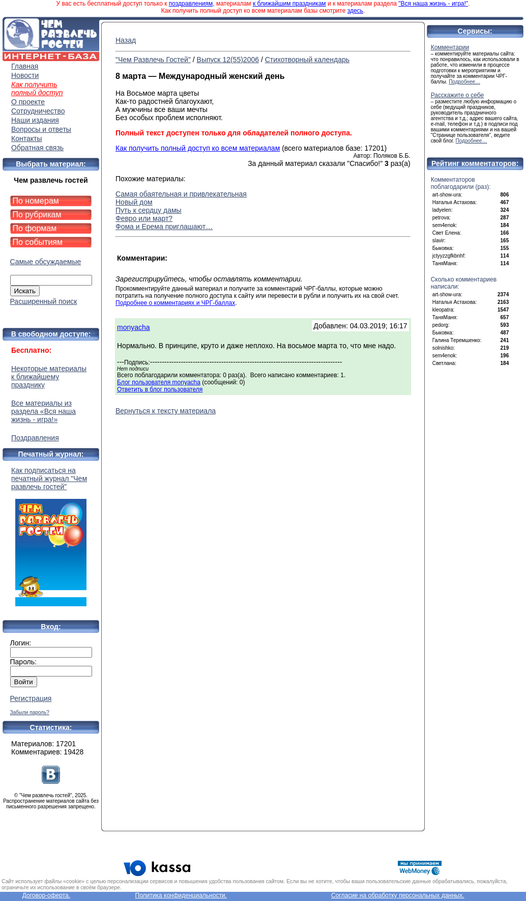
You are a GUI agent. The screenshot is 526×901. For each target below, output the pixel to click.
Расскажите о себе (457, 95)
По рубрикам (37, 214)
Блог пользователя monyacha (158, 382)
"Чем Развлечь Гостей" (153, 59)
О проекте (28, 102)
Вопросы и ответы (41, 129)
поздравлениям (191, 3)
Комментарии (450, 47)
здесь (355, 10)
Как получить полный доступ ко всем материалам (197, 148)
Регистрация (31, 698)
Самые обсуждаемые (45, 262)
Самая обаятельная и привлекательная (181, 194)
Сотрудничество (38, 111)
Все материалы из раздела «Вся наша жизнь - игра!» (43, 411)
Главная (24, 66)
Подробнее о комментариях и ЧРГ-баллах (175, 302)
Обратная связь (37, 148)
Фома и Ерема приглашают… (164, 226)
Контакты (26, 138)
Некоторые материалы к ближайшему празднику (48, 376)
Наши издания (35, 120)
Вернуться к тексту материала (165, 411)
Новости (25, 75)
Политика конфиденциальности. (181, 895)
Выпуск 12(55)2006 (228, 59)
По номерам (36, 200)
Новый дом (134, 202)
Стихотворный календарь (307, 59)
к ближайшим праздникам (289, 3)
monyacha (133, 327)
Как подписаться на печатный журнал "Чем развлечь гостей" (51, 536)
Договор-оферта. (46, 895)
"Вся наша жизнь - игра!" (433, 3)
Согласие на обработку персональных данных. (397, 895)
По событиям (38, 242)
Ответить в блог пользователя (159, 389)
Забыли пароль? (29, 712)
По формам (35, 228)
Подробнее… (464, 82)
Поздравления (35, 438)
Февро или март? (143, 218)
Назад (125, 40)
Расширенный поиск (43, 301)
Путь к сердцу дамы (148, 210)
